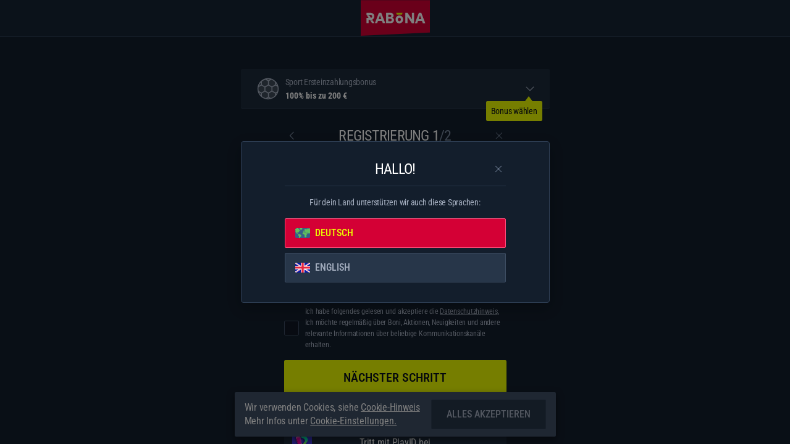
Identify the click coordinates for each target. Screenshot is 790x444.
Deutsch (324, 233)
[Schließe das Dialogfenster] (498, 169)
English (322, 267)
